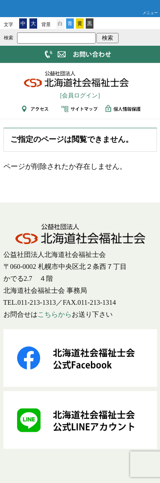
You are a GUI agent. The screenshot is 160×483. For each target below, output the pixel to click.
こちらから (55, 314)
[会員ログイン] (80, 95)
